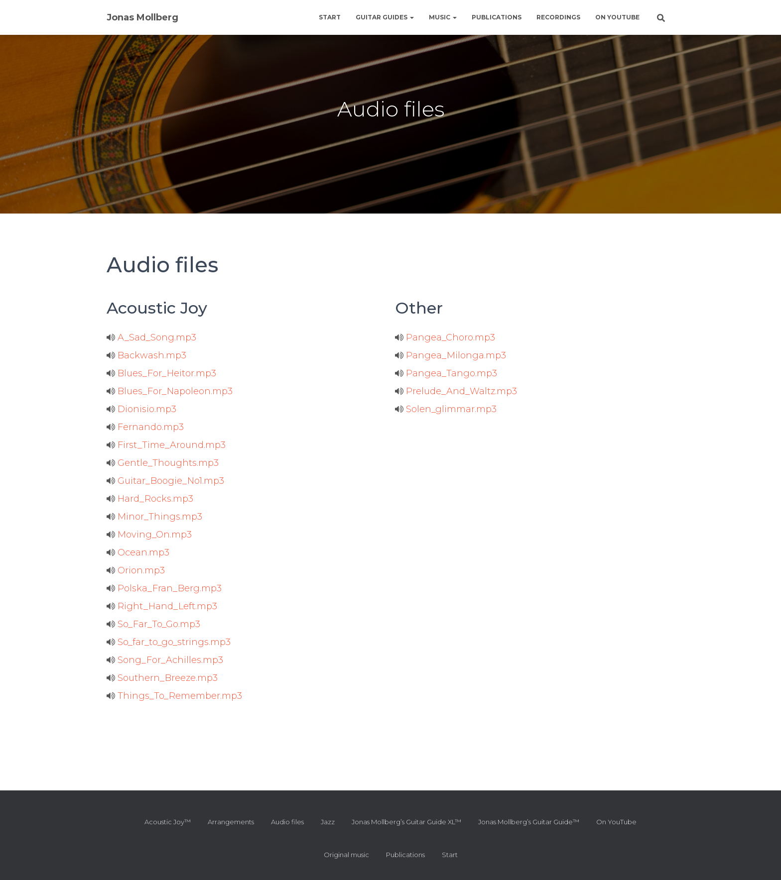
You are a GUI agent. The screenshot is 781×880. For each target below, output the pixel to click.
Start (330, 17)
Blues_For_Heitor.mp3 (161, 373)
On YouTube (617, 17)
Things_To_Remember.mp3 (174, 695)
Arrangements (231, 822)
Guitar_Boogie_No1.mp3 (165, 480)
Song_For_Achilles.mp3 (165, 660)
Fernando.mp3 (145, 427)
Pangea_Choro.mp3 (445, 337)
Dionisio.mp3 (141, 409)
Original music (346, 855)
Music (443, 17)
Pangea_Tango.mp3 (446, 373)
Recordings (558, 17)
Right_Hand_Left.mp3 (162, 606)
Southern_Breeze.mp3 (162, 677)
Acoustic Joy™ (167, 822)
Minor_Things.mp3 (154, 516)
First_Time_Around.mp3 (166, 445)
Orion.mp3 (136, 570)
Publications (496, 17)
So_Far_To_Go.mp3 (153, 624)
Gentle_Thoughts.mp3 (163, 462)
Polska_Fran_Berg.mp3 (164, 588)
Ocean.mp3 (138, 552)
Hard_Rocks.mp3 (150, 498)
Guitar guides (385, 17)
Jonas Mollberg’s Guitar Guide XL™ (406, 822)
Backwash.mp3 (146, 355)
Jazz (328, 822)
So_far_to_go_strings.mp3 (169, 642)
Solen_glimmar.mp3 (446, 409)
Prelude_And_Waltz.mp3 (456, 391)
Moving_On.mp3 (149, 534)
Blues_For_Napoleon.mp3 (170, 391)
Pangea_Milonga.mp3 (450, 355)
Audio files (287, 822)
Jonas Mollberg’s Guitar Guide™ (528, 822)
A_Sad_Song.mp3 (151, 337)
